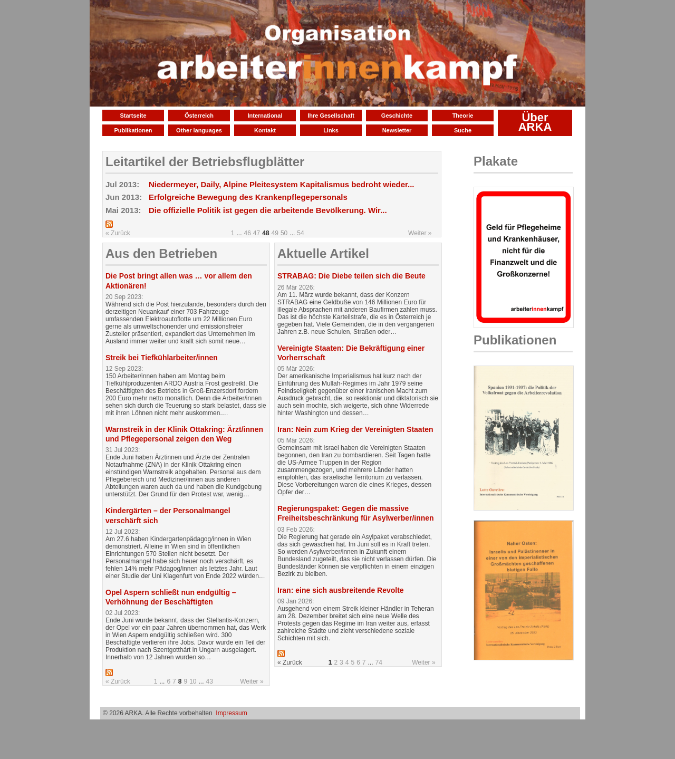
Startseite (133, 115)
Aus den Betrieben (161, 253)
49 (275, 233)
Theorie (463, 115)
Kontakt (265, 130)
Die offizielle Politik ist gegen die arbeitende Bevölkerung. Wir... (268, 210)
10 (192, 681)
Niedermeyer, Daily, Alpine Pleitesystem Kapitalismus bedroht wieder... (281, 184)
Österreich (199, 115)
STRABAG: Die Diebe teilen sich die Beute (351, 276)
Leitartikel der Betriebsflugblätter (204, 162)
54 (300, 233)
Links (331, 130)
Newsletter (397, 130)
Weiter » (419, 233)
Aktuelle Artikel (323, 253)
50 (284, 233)
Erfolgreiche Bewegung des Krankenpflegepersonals (248, 197)
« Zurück (117, 233)
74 (378, 662)
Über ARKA (535, 122)
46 (247, 233)
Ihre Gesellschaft (330, 115)
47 (256, 233)
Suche (462, 130)
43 (209, 681)
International (264, 115)
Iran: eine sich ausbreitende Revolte (340, 590)
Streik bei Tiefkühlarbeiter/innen (161, 357)
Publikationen (133, 130)
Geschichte (396, 115)
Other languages (199, 130)
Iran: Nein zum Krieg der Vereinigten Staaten (355, 429)
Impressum (231, 713)
